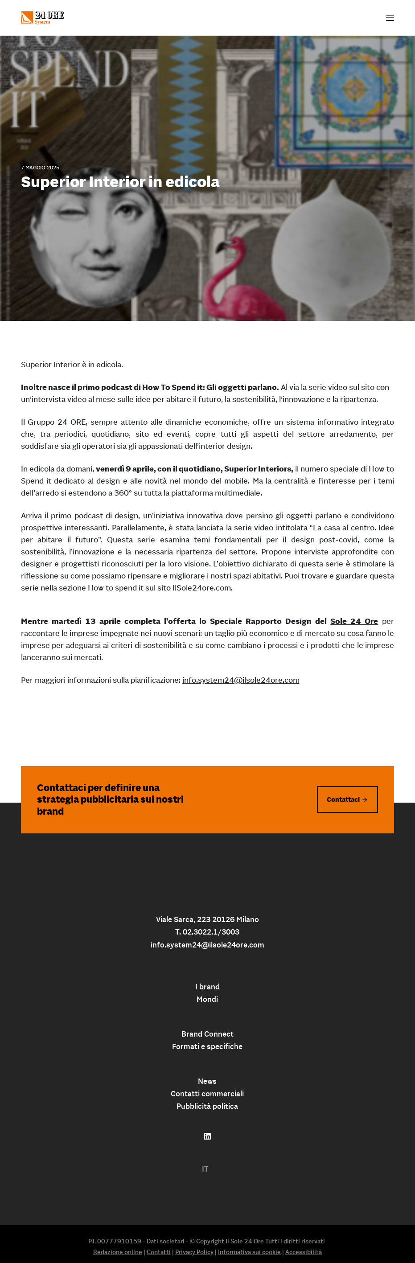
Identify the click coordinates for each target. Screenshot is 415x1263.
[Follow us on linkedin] (207, 1136)
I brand (207, 987)
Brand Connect (207, 1034)
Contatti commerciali (207, 1094)
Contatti (159, 1252)
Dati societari (166, 1241)
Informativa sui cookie (249, 1252)
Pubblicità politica (207, 1106)
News (207, 1081)
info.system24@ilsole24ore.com (241, 680)
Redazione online (117, 1252)
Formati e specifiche (207, 1046)
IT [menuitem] (205, 1169)
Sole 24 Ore (354, 621)
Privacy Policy (194, 1252)
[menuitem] (205, 1169)
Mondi (207, 999)
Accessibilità (303, 1252)
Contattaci (343, 799)
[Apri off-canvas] (390, 18)
